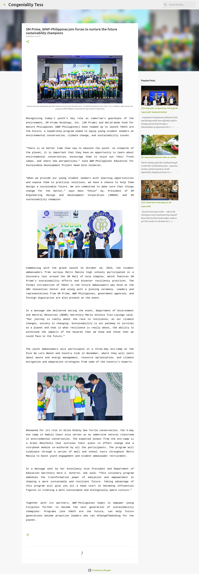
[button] (27, 42)
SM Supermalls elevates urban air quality (158, 157)
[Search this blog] (182, 4)
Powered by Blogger (99, 570)
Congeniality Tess (25, 4)
